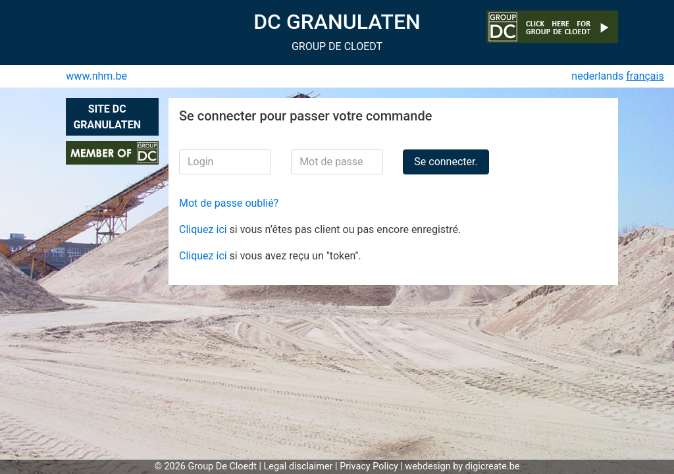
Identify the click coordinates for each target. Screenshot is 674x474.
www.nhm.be (96, 76)
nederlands (597, 76)
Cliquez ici (204, 229)
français (644, 76)
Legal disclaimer (298, 466)
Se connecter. (445, 161)
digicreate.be (492, 466)
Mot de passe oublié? (228, 203)
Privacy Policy (369, 466)
